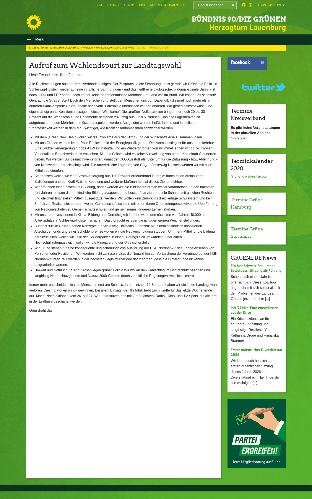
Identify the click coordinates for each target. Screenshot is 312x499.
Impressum (158, 5)
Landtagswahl (125, 50)
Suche (141, 5)
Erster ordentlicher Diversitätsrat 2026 (247, 360)
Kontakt (113, 5)
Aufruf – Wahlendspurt (153, 50)
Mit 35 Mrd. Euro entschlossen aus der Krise (256, 318)
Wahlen (88, 50)
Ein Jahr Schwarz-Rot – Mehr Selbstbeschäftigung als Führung (254, 273)
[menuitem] (100, 5)
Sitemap (128, 5)
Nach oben (239, 141)
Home (100, 5)
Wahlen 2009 (104, 50)
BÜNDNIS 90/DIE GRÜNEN (223, 18)
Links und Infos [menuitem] (269, 5)
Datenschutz (178, 5)
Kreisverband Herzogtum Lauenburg (54, 50)
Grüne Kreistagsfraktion (249, 179)
